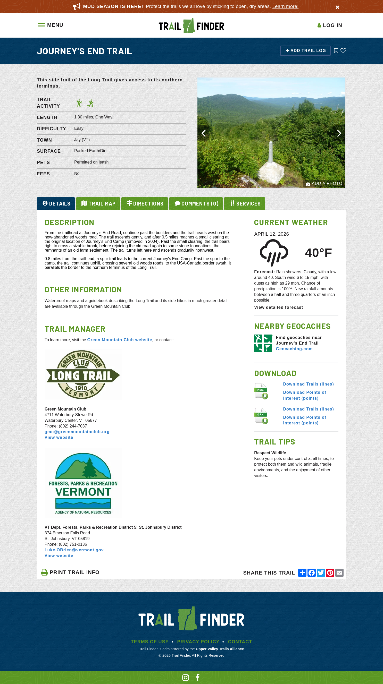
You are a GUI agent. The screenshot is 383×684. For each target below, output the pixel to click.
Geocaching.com (294, 349)
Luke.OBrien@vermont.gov (74, 550)
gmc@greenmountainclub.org (77, 432)
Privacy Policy (198, 641)
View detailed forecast (278, 307)
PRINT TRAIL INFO (69, 572)
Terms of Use (150, 641)
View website (59, 437)
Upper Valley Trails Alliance (220, 649)
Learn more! (285, 6)
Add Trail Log (306, 50)
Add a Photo (324, 183)
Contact (240, 641)
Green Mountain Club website (119, 340)
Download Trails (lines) (308, 384)
